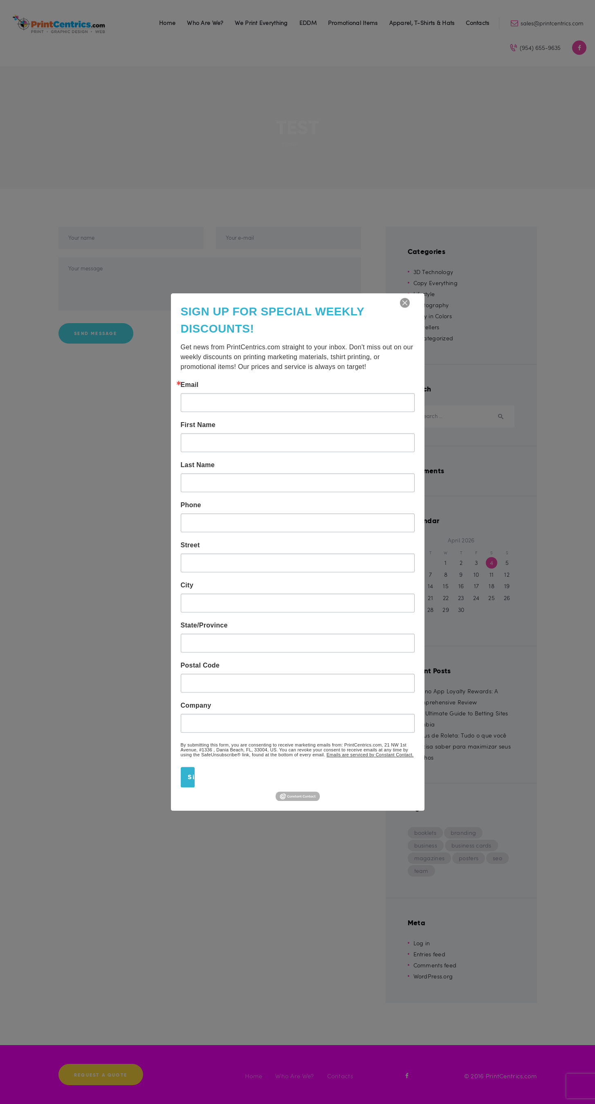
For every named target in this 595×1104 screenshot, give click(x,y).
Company (196, 705)
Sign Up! (191, 777)
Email (190, 385)
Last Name (198, 465)
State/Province (204, 625)
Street (190, 545)
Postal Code (200, 665)
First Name (198, 425)
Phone (191, 505)
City (187, 585)
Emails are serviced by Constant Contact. (370, 754)
